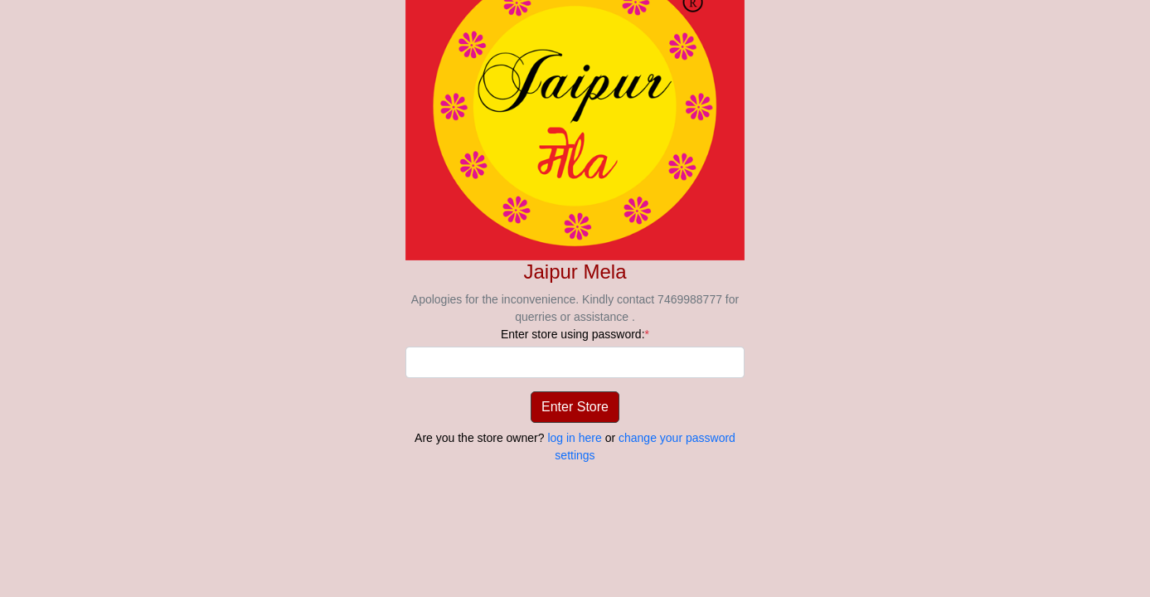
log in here (574, 437)
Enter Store (575, 407)
